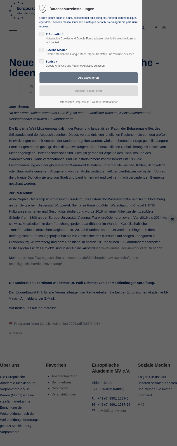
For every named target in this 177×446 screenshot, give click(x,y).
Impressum (82, 102)
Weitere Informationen (105, 102)
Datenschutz (66, 102)
